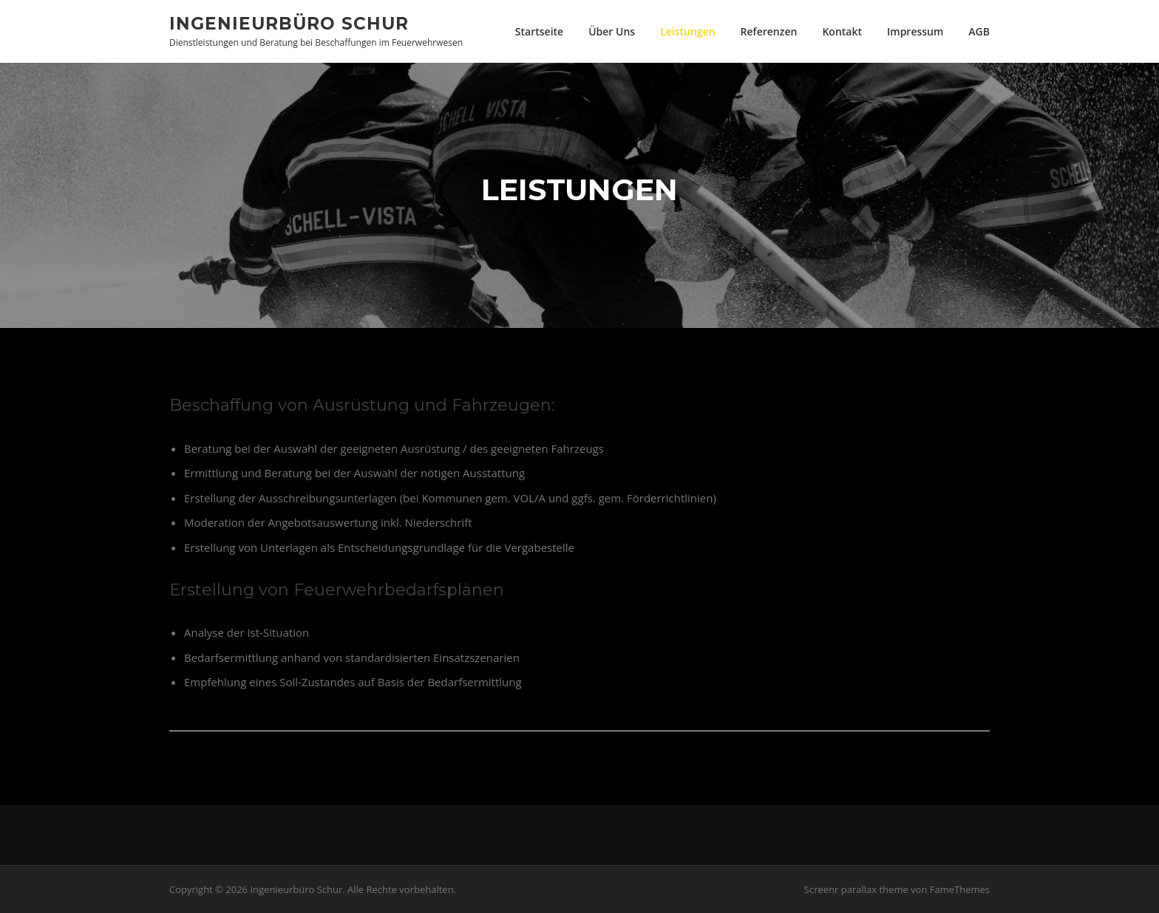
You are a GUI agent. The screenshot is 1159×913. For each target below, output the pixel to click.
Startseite (539, 31)
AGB (979, 31)
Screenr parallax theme (856, 889)
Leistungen (687, 31)
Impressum (915, 31)
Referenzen (769, 31)
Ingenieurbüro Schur (289, 23)
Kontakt (842, 31)
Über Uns (611, 31)
